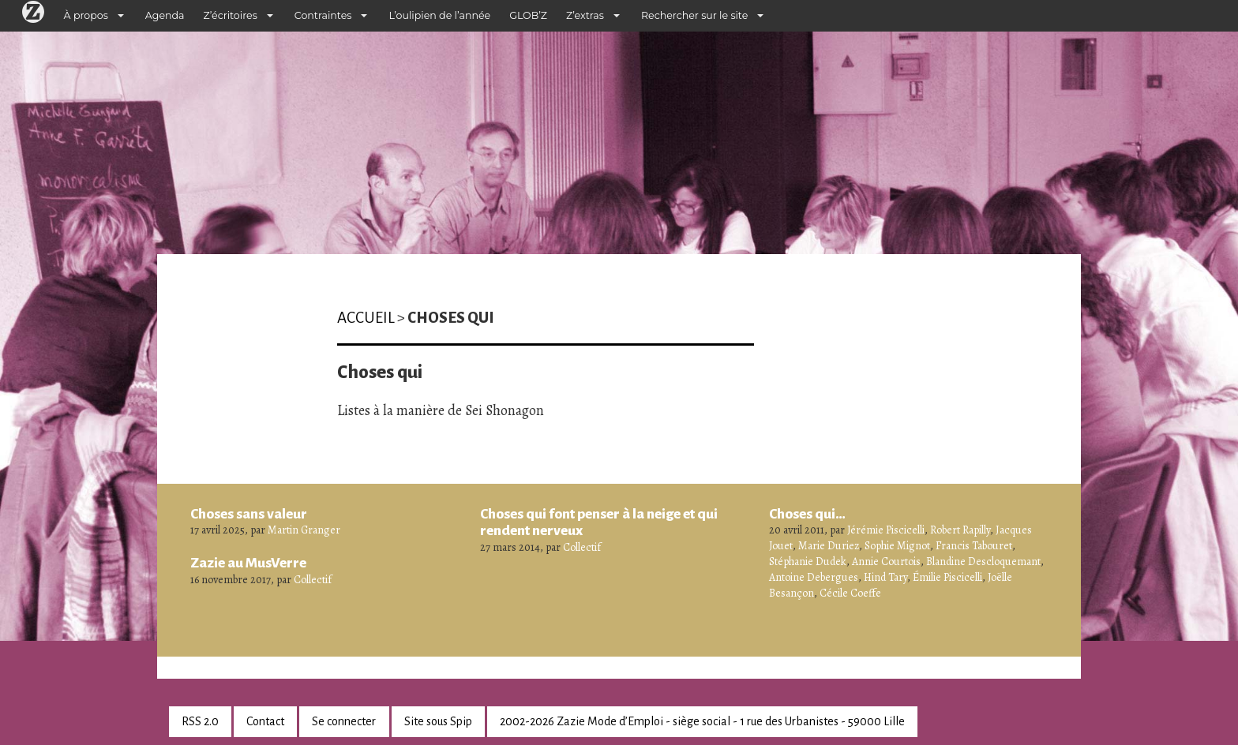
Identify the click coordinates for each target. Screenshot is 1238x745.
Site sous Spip (438, 721)
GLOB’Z (528, 15)
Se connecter (344, 721)
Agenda (165, 15)
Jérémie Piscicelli (886, 529)
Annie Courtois (886, 561)
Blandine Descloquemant (983, 561)
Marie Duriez (828, 545)
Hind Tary (885, 577)
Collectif (313, 579)
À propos (86, 15)
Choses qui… (807, 514)
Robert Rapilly (960, 529)
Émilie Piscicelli (947, 577)
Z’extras (585, 15)
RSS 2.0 (200, 721)
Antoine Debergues (813, 577)
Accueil (366, 317)
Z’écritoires (230, 15)
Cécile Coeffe (850, 593)
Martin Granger (304, 529)
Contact (265, 721)
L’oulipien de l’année (439, 15)
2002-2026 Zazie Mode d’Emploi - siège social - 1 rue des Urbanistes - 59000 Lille (702, 721)
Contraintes (323, 15)
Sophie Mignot (897, 545)
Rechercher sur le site (694, 15)
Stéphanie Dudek (807, 561)
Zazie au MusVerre (248, 563)
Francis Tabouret (974, 545)
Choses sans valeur (248, 514)
